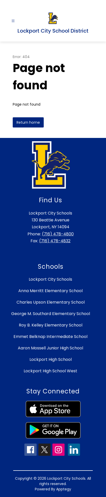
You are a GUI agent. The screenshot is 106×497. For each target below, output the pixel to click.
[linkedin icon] (74, 454)
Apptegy (63, 489)
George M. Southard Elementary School (50, 314)
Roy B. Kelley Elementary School (50, 325)
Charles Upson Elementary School (51, 302)
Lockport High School (50, 359)
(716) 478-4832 (54, 241)
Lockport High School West (50, 371)
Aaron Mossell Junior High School (50, 348)
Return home (28, 122)
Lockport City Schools (50, 279)
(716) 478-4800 (58, 234)
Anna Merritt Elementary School (50, 291)
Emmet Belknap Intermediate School (50, 336)
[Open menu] (13, 21)
